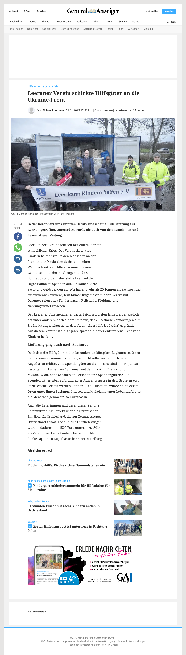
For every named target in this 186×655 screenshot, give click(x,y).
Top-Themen (16, 29)
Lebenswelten (63, 21)
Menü (13, 11)
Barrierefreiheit (84, 641)
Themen (46, 21)
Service (123, 21)
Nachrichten (16, 21)
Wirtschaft (133, 29)
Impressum (69, 641)
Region (110, 29)
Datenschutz (54, 641)
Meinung (148, 29)
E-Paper (27, 11)
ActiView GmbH (109, 645)
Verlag (135, 21)
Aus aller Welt (49, 29)
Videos (32, 21)
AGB (42, 641)
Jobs (95, 21)
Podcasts (81, 21)
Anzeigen (108, 21)
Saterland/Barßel (92, 29)
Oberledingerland (70, 29)
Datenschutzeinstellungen (131, 641)
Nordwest (32, 29)
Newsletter (42, 11)
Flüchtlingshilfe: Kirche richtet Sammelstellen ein (66, 465)
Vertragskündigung (105, 641)
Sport (121, 29)
